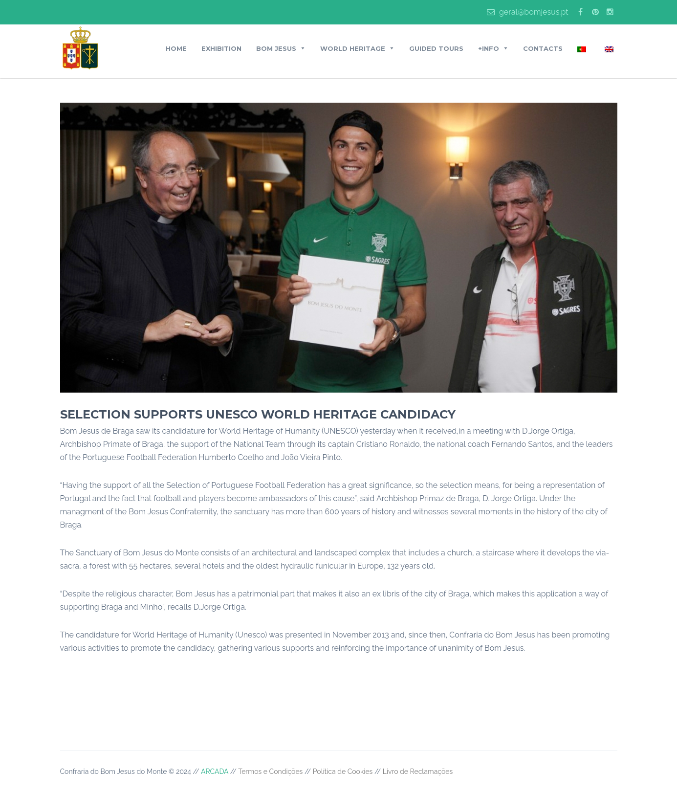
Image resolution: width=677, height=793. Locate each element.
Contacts (543, 48)
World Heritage (352, 48)
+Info (488, 48)
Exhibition (221, 48)
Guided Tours (436, 48)
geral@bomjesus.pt (527, 12)
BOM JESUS (276, 48)
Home (176, 48)
